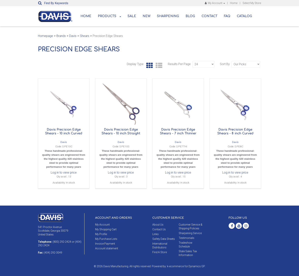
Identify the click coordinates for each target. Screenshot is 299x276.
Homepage (45, 36)
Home (233, 3)
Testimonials (186, 237)
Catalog (244, 16)
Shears (84, 36)
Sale (132, 16)
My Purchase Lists (106, 238)
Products (109, 16)
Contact (209, 16)
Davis (72, 36)
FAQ (227, 16)
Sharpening (168, 16)
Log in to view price (64, 172)
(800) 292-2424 (62, 241)
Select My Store (252, 3)
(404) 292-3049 (53, 252)
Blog (190, 16)
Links (155, 234)
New (146, 16)
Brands (61, 36)
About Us (157, 224)
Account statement (106, 248)
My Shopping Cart (106, 229)
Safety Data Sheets (163, 238)
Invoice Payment (105, 243)
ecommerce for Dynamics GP (187, 266)
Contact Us (159, 229)
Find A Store (159, 252)
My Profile (101, 234)
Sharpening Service (190, 233)
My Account (215, 3)
